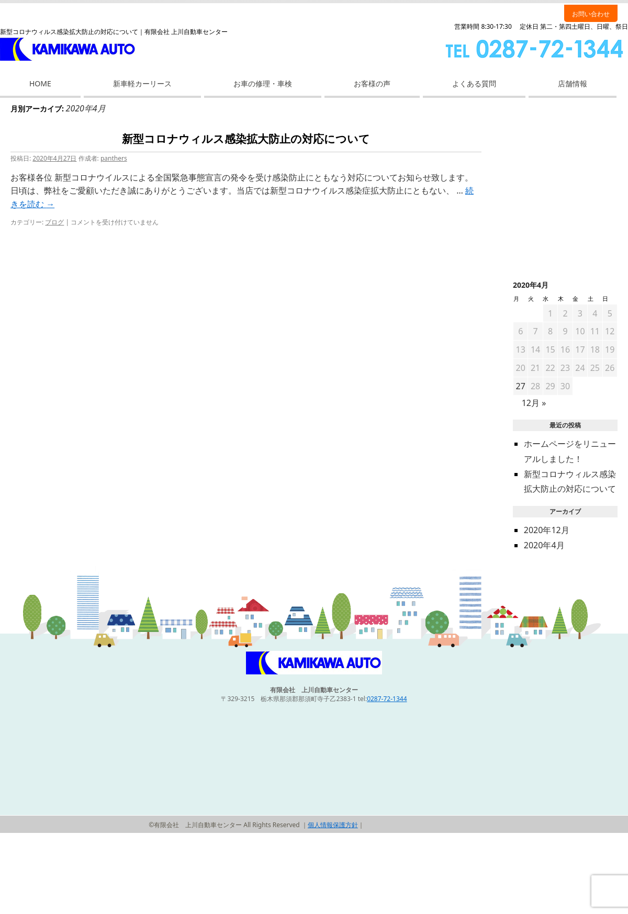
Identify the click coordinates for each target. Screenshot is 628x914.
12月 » (534, 403)
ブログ (54, 222)
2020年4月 (544, 545)
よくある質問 (474, 83)
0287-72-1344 (387, 698)
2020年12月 (546, 530)
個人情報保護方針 (333, 824)
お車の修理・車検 (262, 83)
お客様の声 (372, 83)
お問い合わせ (591, 13)
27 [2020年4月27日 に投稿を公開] (520, 386)
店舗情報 (572, 83)
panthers (113, 158)
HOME (40, 83)
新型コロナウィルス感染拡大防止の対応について (246, 139)
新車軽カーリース (142, 83)
